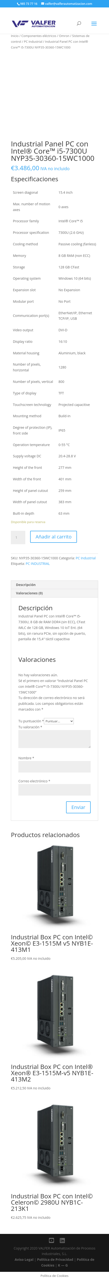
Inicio (15, 36)
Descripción (26, 584)
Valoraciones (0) (29, 593)
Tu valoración (30, 727)
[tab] (54, 585)
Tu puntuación (31, 721)
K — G (63, 1265)
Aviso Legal (24, 1259)
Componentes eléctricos (38, 36)
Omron (64, 36)
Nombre (26, 758)
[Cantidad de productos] (18, 537)
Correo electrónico (34, 781)
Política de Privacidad (55, 1259)
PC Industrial (33, 41)
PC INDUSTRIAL (38, 563)
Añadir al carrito (53, 536)
